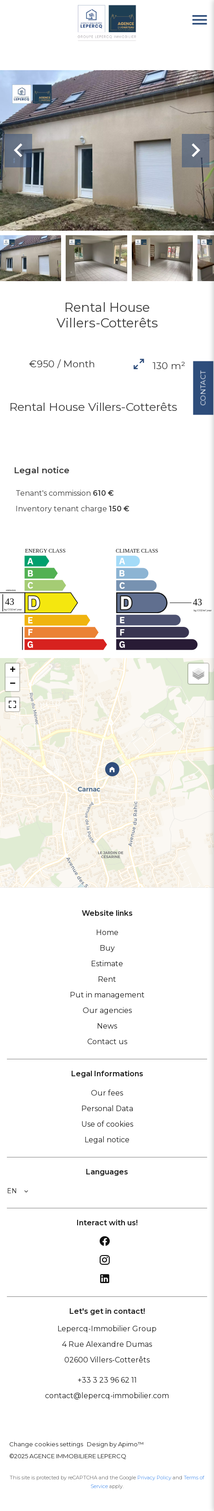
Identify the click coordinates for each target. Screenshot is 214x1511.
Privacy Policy (154, 1477)
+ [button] (13, 670)
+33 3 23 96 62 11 (107, 1380)
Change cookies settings (46, 1444)
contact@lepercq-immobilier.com (107, 1395)
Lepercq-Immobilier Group (107, 1328)
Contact (202, 387)
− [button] (13, 684)
